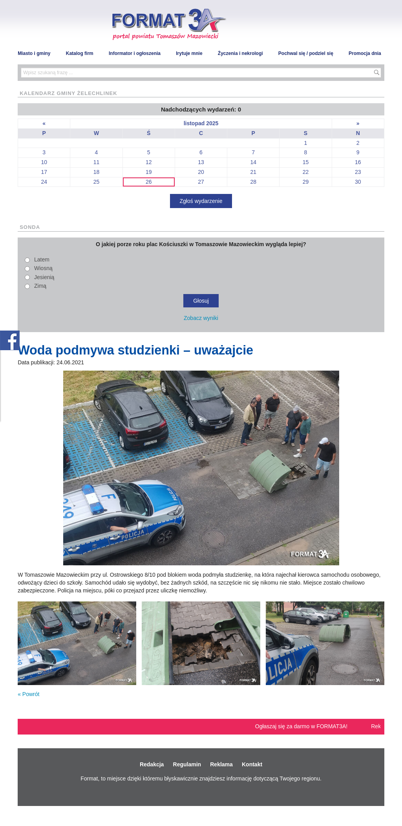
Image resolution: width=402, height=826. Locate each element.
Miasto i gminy (34, 53)
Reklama (221, 764)
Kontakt (252, 764)
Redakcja (152, 764)
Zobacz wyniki (201, 318)
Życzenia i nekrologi (240, 53)
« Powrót (28, 694)
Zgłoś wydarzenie (201, 201)
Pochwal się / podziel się (305, 53)
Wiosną (43, 268)
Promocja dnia (365, 53)
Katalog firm (79, 53)
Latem (41, 259)
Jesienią (44, 277)
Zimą (40, 286)
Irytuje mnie (189, 53)
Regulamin (187, 764)
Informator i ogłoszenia (135, 53)
